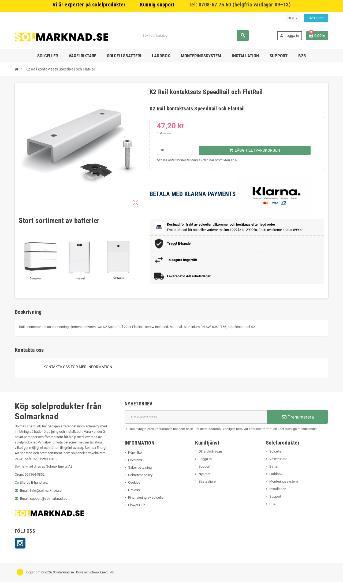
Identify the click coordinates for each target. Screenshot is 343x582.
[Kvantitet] (175, 150)
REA (272, 504)
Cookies (134, 482)
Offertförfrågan (210, 451)
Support (204, 466)
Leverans (135, 460)
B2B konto (316, 18)
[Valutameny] (293, 18)
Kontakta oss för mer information (77, 367)
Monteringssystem (283, 481)
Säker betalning (140, 467)
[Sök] (193, 35)
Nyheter (204, 474)
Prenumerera (298, 417)
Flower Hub (136, 505)
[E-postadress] (196, 417)
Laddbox (275, 474)
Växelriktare (278, 459)
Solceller (275, 451)
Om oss (134, 490)
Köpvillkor (135, 452)
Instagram (20, 543)
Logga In (205, 459)
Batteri (274, 466)
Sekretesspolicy (140, 475)
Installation (277, 489)
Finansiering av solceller (146, 497)
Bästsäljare (207, 481)
